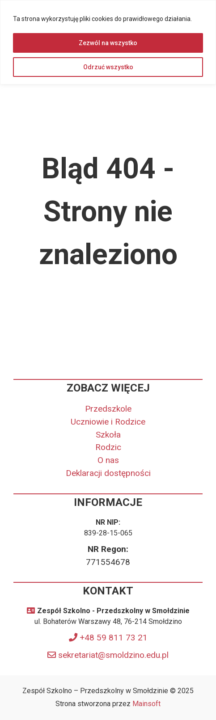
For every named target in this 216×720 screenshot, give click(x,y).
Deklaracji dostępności (108, 473)
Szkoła (108, 434)
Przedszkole (108, 409)
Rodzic (108, 447)
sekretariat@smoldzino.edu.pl (113, 655)
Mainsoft (146, 703)
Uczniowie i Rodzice (108, 422)
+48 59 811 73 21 (114, 637)
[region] (108, 42)
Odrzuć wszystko (108, 67)
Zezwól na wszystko (108, 42)
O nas (108, 460)
